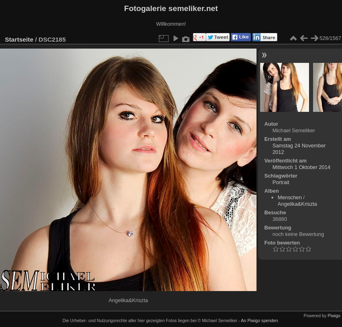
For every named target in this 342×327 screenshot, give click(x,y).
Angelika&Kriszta (297, 204)
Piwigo (334, 315)
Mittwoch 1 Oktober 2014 (301, 167)
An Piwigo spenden (259, 320)
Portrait (280, 182)
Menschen (290, 197)
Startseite (19, 39)
